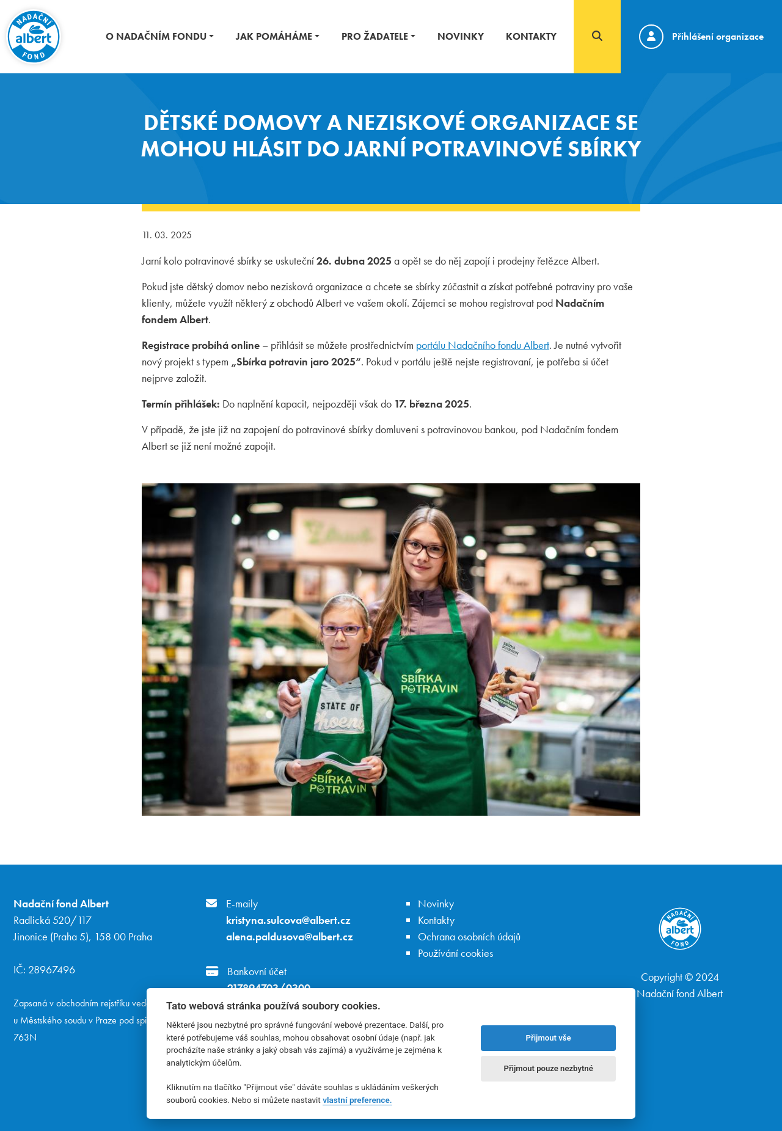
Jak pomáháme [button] (274, 36)
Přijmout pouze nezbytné (548, 1068)
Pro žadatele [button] (375, 36)
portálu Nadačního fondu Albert (482, 345)
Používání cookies (455, 953)
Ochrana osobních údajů (469, 936)
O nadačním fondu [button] (156, 36)
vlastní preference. (357, 1100)
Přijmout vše (548, 1037)
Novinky (460, 36)
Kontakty (531, 36)
